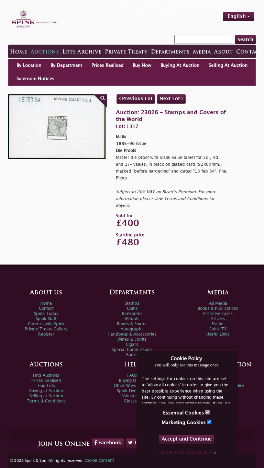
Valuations (132, 396)
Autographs (132, 329)
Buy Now (142, 65)
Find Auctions (46, 375)
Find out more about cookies (186, 453)
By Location (28, 65)
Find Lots (46, 386)
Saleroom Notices (35, 79)
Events (218, 324)
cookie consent (99, 461)
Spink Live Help (132, 391)
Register (46, 334)
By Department (66, 65)
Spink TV (218, 329)
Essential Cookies (186, 412)
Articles (218, 319)
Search (245, 39)
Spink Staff (46, 319)
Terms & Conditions (46, 401)
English (239, 16)
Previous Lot (136, 98)
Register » (155, 8)
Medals (132, 319)
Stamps (132, 303)
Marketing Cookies (186, 422)
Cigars (132, 345)
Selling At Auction (228, 65)
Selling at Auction (46, 396)
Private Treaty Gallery (46, 329)
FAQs (132, 375)
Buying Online (132, 381)
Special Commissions (132, 350)
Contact (249, 52)
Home (18, 52)
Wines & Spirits (132, 339)
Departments (170, 52)
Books (132, 355)
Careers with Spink (46, 324)
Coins (132, 309)
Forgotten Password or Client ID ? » (213, 8)
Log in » (130, 8)
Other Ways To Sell (132, 386)
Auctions (45, 52)
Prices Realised (107, 65)
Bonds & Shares (132, 324)
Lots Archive (81, 52)
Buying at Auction (46, 391)
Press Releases (218, 314)
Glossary (132, 401)
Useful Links (218, 334)
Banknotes (132, 314)
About (223, 52)
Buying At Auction (180, 65)
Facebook (107, 442)
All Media (218, 303)
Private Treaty (126, 52)
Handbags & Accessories (132, 334)
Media (202, 52)
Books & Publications (218, 309)
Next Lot (171, 98)
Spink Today (46, 314)
